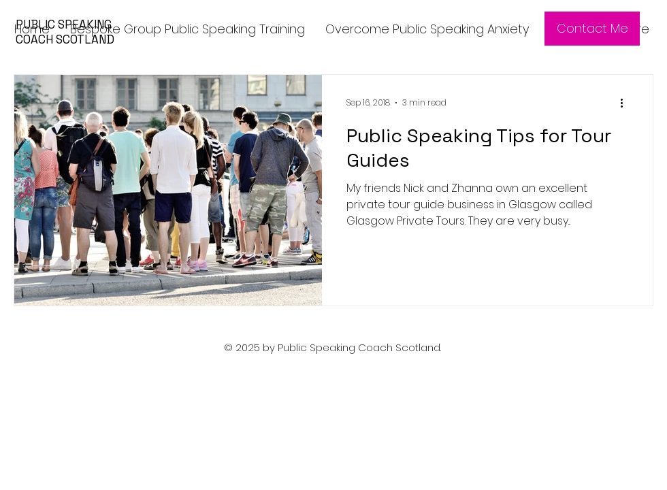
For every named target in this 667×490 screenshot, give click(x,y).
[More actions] (626, 103)
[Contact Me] (592, 29)
